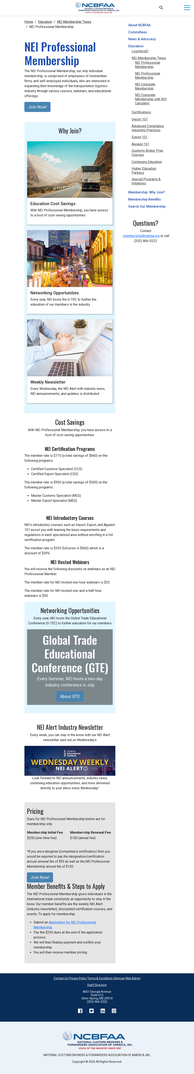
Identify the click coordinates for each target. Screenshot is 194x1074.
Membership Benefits (144, 199)
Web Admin (133, 978)
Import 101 (140, 119)
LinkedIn (102, 1010)
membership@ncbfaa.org (141, 236)
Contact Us (61, 978)
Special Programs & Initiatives (146, 181)
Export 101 (139, 137)
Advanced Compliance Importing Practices (148, 128)
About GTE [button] (70, 696)
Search (161, 7)
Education (45, 22)
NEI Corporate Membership (145, 86)
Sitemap (119, 978)
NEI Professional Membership (147, 65)
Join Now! (37, 106)
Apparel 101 (140, 144)
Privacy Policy (78, 978)
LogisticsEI (140, 51)
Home (28, 22)
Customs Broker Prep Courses (147, 153)
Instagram (113, 1010)
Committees (137, 32)
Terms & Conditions (100, 978)
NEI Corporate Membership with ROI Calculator (151, 99)
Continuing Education (147, 162)
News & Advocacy (142, 39)
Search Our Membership (146, 206)
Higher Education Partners (144, 171)
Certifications (141, 112)
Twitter (91, 1010)
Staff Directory (97, 985)
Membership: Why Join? (147, 192)
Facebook (80, 1010)
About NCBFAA (139, 25)
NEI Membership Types (74, 22)
